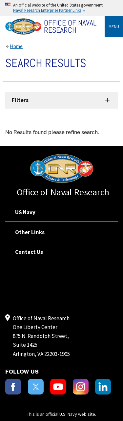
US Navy (25, 212)
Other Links (30, 232)
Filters (20, 100)
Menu (114, 26)
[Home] (55, 26)
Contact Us (29, 251)
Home (16, 46)
